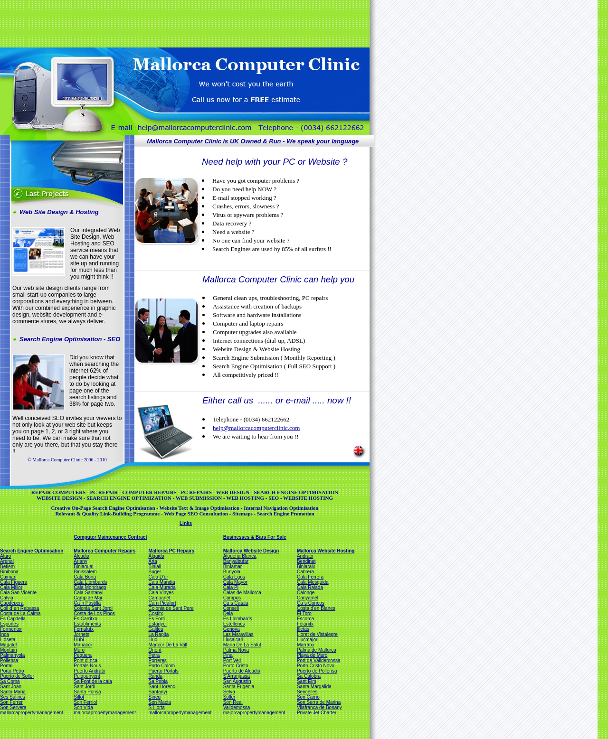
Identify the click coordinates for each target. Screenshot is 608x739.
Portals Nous (87, 665)
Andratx (305, 556)
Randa (155, 676)
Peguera (83, 655)
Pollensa (9, 660)
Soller (229, 697)
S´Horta (156, 707)
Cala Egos (234, 577)
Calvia (6, 597)
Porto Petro (12, 671)
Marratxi (305, 644)
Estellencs (234, 624)
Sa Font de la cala (93, 681)
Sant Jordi (84, 686)
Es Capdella (13, 618)
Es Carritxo (85, 618)
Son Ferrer (11, 702)
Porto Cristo (235, 665)
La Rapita (158, 634)
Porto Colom (161, 665)
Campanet (159, 597)
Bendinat (306, 561)
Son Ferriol (85, 702)
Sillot (79, 697)
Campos (232, 597)
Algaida (156, 556)
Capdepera (11, 603)
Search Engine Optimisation (31, 550)
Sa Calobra (309, 676)
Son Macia (159, 702)
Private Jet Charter (316, 712)
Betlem (7, 566)
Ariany (80, 561)
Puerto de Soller (17, 676)
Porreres (157, 660)
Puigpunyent (87, 676)
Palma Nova (236, 650)
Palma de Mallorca (316, 650)
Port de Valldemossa (319, 660)
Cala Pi (230, 587)
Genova (231, 629)
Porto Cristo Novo (315, 665)
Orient (154, 650)
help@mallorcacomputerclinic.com (256, 427)
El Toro (304, 613)
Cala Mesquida (313, 582)
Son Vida (83, 707)
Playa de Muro (312, 655)
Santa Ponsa (87, 691)
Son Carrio (308, 697)
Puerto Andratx (89, 671)
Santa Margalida (314, 686)
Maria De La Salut (242, 644)
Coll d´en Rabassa (19, 608)
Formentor (11, 629)
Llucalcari (233, 639)
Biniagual (83, 566)
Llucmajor (307, 639)
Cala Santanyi (88, 592)
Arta (152, 561)
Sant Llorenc (161, 686)
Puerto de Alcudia (241, 671)
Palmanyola (12, 655)
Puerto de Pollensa (317, 671)
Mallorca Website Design (251, 550)
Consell (231, 608)
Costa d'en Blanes (316, 608)
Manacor (83, 644)
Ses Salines (12, 697)
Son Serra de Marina (319, 702)
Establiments (87, 624)
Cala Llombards (90, 582)
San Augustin (237, 681)
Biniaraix (306, 566)
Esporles (9, 624)
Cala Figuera (13, 582)
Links (186, 523)
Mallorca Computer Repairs (104, 550)
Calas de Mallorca (242, 592)
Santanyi (157, 691)
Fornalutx (84, 629)
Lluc (152, 639)
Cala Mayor (235, 582)
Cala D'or (158, 577)
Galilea (155, 629)
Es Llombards (237, 618)
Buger (154, 571)
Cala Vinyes (160, 592)
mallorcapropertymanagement (31, 712)
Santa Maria (13, 691)
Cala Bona (85, 577)
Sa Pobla (158, 681)
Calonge (305, 592)
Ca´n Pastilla (87, 603)
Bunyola (231, 571)
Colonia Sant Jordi (93, 608)
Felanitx (305, 624)
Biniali (154, 566)
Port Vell (232, 660)
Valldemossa (236, 707)
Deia (228, 613)
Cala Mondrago (90, 587)
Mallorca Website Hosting (326, 550)
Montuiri (8, 650)
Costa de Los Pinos (94, 613)
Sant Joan (10, 686)
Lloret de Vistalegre (317, 634)
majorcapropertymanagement (105, 712)
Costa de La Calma (20, 613)
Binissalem (85, 571)
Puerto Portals (163, 671)
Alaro (5, 556)
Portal (6, 665)
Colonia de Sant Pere (170, 608)
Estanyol (157, 624)
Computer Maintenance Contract (110, 537)
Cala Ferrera (310, 577)
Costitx (155, 613)
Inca (4, 634)
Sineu (154, 697)
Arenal (7, 561)
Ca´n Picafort (162, 603)
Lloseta (7, 639)
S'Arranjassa (236, 676)
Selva (229, 691)
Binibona (9, 571)
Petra (154, 655)
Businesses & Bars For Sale (254, 537)
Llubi (79, 639)
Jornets (81, 634)
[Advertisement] (184, 22)
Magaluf (8, 644)
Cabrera (305, 571)
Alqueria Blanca (239, 556)
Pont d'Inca (85, 660)
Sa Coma (10, 681)
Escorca (305, 618)
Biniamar (232, 566)
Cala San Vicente (18, 592)
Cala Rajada (310, 587)
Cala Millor (11, 587)
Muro (79, 650)
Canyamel (307, 597)
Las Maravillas (238, 634)
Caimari (8, 577)
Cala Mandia (161, 582)
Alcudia (81, 556)
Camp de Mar (88, 597)
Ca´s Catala (235, 603)
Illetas (303, 629)
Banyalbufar (235, 561)
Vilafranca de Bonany (319, 707)
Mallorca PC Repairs (171, 550)
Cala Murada (161, 587)
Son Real (233, 702)
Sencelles (307, 691)
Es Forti (156, 618)
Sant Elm (306, 681)
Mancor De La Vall (167, 644)
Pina (228, 655)
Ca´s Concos (310, 603)
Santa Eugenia (239, 686)
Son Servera (13, 707)
